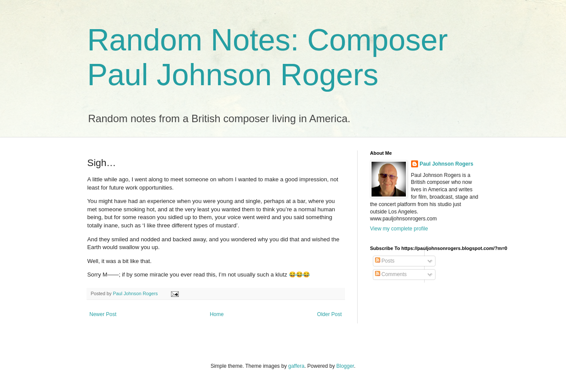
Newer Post (103, 314)
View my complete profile (399, 229)
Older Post (329, 314)
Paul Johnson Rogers (446, 164)
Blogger (345, 366)
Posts (385, 261)
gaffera (296, 366)
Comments (391, 274)
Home (217, 314)
